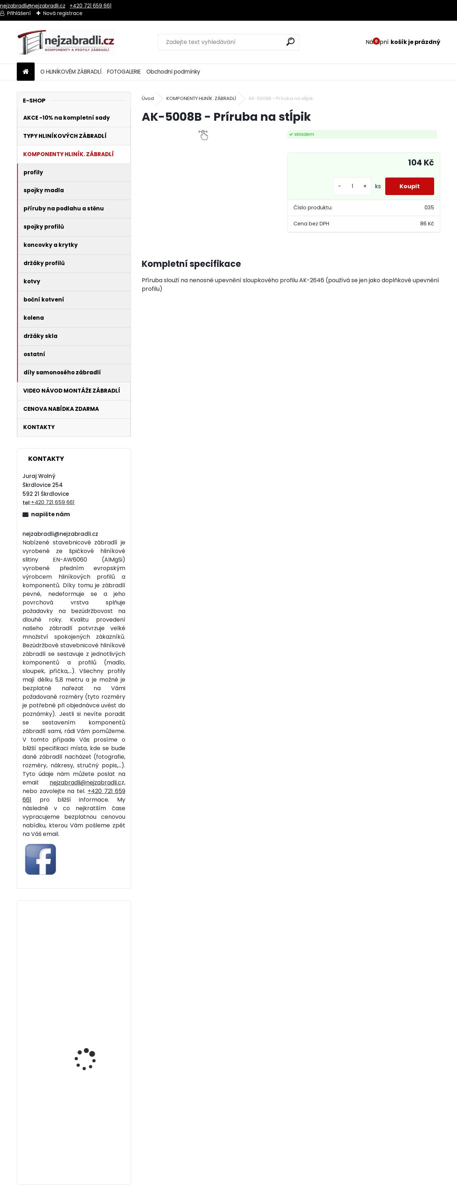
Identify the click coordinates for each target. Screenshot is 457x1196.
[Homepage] (26, 72)
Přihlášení (19, 13)
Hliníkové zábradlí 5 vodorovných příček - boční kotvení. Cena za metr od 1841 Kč (93, 1054)
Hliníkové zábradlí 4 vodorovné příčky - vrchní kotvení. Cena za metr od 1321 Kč (94, 965)
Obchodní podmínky (173, 71)
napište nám (50, 514)
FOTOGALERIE (124, 71)
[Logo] (66, 42)
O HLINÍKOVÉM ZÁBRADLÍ (70, 71)
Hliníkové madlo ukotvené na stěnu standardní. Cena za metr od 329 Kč (90, 1143)
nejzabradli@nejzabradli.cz (32, 5)
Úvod (148, 98)
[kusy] (352, 186)
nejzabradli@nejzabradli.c (85, 782)
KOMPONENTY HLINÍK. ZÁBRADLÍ (201, 98)
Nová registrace (62, 13)
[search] (290, 42)
